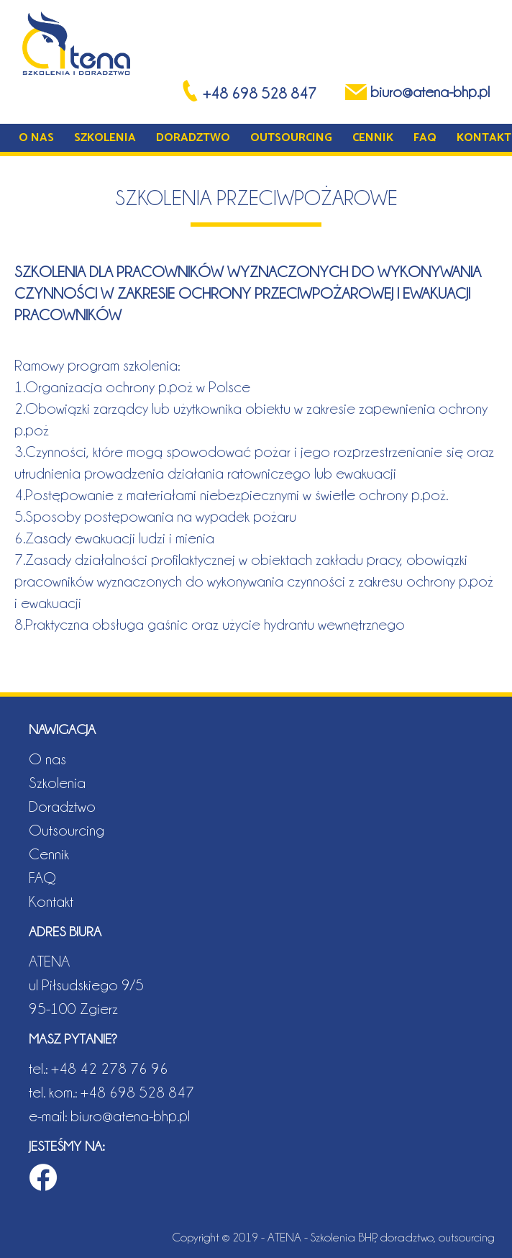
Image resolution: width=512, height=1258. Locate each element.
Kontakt (484, 138)
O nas (36, 138)
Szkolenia (105, 138)
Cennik (372, 138)
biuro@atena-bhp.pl (130, 1115)
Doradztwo (193, 138)
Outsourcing (291, 138)
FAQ (424, 138)
